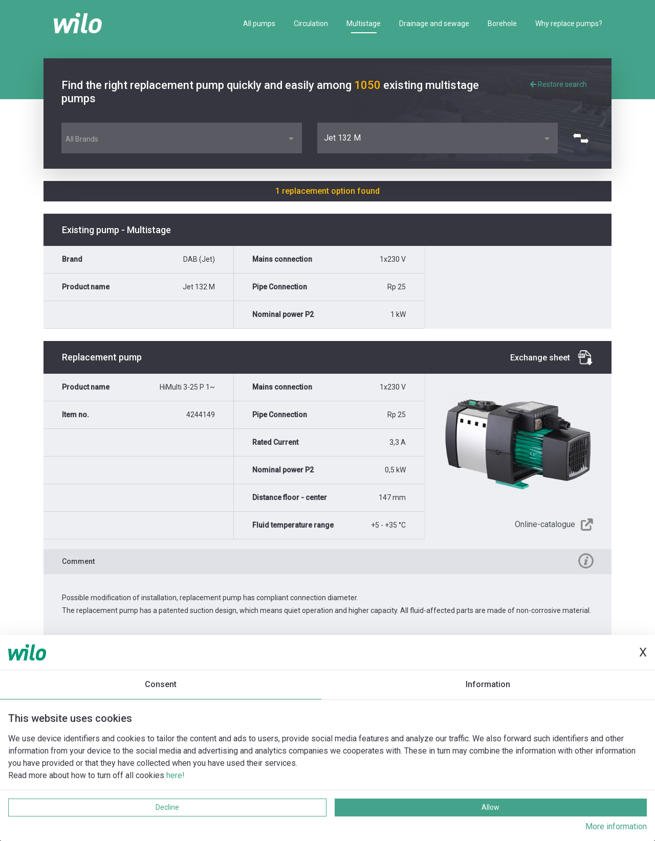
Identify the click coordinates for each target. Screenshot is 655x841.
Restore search (558, 84)
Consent (161, 684)
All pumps (259, 23)
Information (488, 684)
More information (616, 826)
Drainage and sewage (434, 23)
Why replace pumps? (568, 23)
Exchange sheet (540, 357)
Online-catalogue (545, 524)
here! (175, 775)
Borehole (502, 23)
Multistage (363, 23)
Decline (167, 807)
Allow (490, 807)
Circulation (311, 23)
